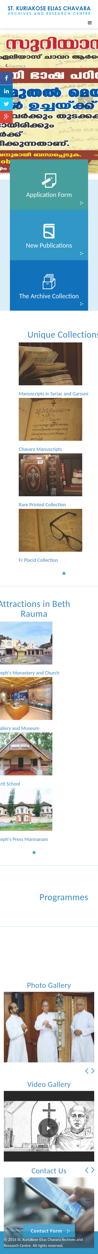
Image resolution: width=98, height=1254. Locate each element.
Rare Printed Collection (72, 505)
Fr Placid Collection (68, 560)
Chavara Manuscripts (70, 449)
